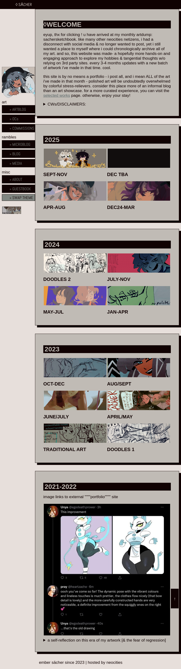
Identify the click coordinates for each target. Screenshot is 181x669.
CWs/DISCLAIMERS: (67, 104)
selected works (56, 95)
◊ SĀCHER (24, 4)
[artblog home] (18, 109)
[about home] (18, 163)
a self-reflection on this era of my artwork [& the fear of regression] (107, 640)
